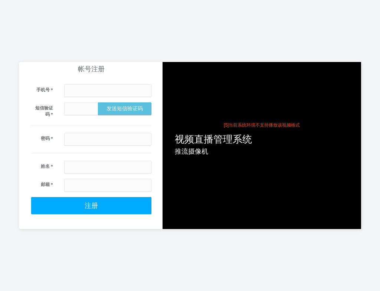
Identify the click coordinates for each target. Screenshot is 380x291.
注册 (91, 205)
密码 (47, 138)
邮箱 (47, 184)
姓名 (47, 166)
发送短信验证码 (125, 108)
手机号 (44, 89)
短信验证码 (44, 111)
